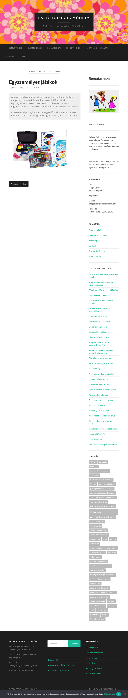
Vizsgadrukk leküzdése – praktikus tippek (103, 275)
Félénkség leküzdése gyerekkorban (103, 290)
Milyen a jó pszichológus (99, 410)
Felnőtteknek (73, 48)
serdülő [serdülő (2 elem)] (111, 601)
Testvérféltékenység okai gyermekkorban (99, 309)
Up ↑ (117, 689)
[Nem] (125, 694)
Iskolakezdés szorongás (99, 337)
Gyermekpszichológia (98, 235)
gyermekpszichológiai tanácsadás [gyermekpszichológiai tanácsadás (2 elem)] (103, 497)
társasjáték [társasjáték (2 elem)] (94, 615)
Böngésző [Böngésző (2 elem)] (94, 466)
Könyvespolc (94, 240)
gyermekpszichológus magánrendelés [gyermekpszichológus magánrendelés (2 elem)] (98, 512)
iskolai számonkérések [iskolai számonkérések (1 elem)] (98, 535)
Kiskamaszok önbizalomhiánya (102, 415)
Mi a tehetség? (95, 368)
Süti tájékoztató (109, 694)
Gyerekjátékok (95, 230)
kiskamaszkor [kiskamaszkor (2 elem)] (95, 557)
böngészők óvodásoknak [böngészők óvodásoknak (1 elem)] (99, 471)
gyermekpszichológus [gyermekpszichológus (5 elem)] (98, 502)
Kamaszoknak (54, 48)
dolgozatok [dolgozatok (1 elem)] (94, 475)
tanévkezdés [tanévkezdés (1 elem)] (102, 610)
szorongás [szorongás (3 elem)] (112, 606)
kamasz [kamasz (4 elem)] (113, 539)
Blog (11, 56)
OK (119, 694)
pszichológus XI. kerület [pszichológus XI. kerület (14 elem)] (99, 597)
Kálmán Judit (34, 88)
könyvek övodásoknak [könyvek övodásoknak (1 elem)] (98, 561)
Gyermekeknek (35, 48)
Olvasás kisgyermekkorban (100, 358)
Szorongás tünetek (97, 251)
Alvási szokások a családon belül (102, 389)
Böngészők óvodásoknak (99, 332)
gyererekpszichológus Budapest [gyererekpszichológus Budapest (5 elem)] (102, 493)
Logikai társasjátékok (98, 316)
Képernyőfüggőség (97, 434)
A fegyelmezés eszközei (99, 384)
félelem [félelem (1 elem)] (93, 484)
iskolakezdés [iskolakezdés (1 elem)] (95, 539)
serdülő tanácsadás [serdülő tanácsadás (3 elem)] (97, 606)
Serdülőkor (93, 246)
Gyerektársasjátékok (98, 327)
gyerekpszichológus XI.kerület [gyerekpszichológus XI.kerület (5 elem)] (101, 489)
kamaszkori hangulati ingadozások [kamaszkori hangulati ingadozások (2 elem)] (103, 548)
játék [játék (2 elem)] (105, 539)
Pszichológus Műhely (64, 18)
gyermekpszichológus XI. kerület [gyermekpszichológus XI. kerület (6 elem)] (102, 517)
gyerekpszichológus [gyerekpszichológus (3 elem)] (106, 484)
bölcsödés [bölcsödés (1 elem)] (103, 462)
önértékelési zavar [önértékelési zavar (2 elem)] (97, 619)
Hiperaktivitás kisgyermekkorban (103, 444)
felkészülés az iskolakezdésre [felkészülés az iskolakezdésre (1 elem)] (101, 480)
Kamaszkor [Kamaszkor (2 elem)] (94, 544)
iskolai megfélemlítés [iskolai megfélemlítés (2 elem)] (98, 530)
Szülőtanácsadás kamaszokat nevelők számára (101, 283)
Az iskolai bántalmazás (98, 395)
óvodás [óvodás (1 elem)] (104, 615)
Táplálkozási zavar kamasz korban (103, 428)
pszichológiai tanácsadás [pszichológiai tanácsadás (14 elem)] (99, 579)
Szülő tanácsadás (96, 256)
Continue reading (18, 184)
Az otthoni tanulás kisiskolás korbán (101, 301)
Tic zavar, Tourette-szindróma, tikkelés (101, 422)
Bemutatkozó (15, 48)
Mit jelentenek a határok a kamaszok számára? (100, 343)
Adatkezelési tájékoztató (58, 670)
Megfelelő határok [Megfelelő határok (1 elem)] (97, 570)
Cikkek (22, 56)
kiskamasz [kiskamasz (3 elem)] (112, 552)
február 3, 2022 (16, 88)
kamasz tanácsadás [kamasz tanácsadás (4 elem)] (97, 552)
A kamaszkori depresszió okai (101, 374)
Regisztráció (53, 660)
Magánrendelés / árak (97, 48)
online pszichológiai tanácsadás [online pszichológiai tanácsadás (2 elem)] (102, 575)
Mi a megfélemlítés (97, 405)
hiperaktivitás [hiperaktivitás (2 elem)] (95, 526)
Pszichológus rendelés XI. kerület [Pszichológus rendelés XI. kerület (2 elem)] (103, 592)
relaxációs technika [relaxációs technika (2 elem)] (97, 601)
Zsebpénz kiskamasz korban (101, 400)
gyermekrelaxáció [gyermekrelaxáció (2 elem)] (97, 521)
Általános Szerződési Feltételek (61, 665)
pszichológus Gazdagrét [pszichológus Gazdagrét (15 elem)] (99, 588)
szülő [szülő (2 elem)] (92, 610)
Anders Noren (106, 689)
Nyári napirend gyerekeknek (101, 363)
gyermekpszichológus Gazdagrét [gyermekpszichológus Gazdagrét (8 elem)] (102, 506)
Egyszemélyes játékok (33, 82)
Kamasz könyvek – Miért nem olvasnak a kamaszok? (101, 351)
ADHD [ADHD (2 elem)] (93, 462)
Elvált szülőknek (96, 439)
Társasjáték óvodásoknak (99, 321)
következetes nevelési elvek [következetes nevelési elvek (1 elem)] (100, 566)
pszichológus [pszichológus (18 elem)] (95, 583)
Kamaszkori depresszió (98, 379)
